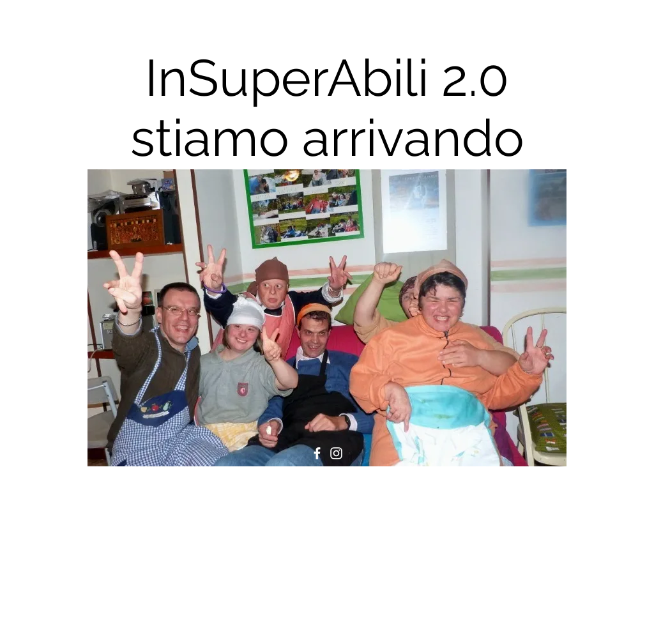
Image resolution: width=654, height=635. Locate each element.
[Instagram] (336, 453)
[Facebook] (317, 453)
